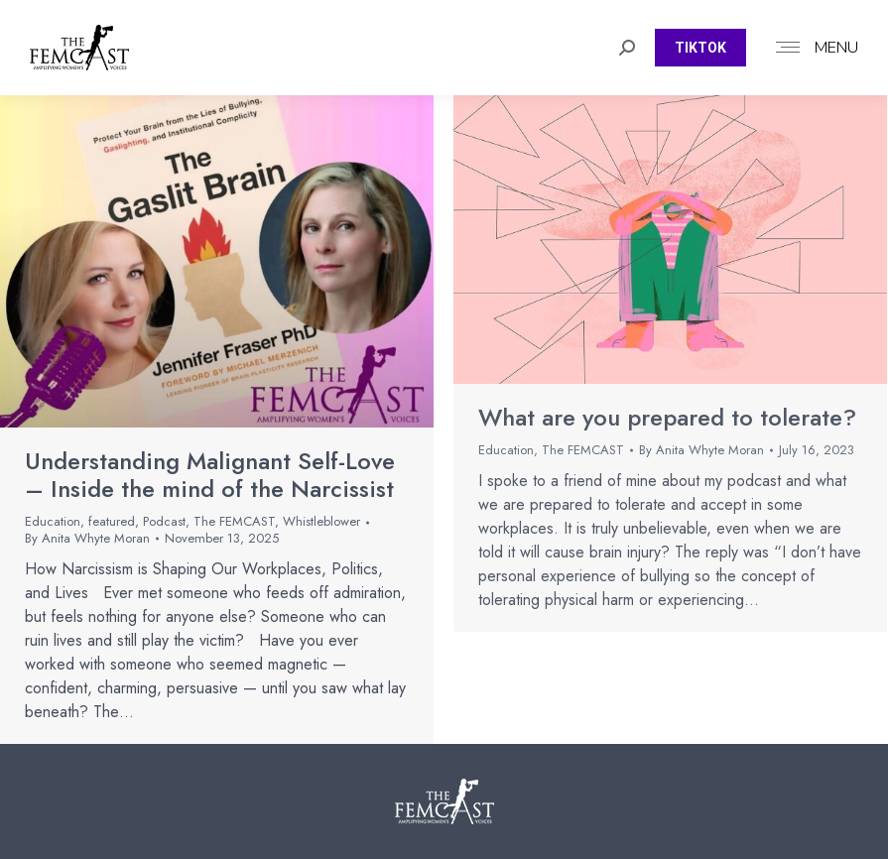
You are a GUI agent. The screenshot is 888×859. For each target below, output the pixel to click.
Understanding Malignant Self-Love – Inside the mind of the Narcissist (210, 475)
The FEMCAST (234, 521)
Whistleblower (321, 521)
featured (111, 521)
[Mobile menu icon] (812, 48)
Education (52, 521)
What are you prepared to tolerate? (667, 417)
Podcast (164, 521)
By (87, 539)
